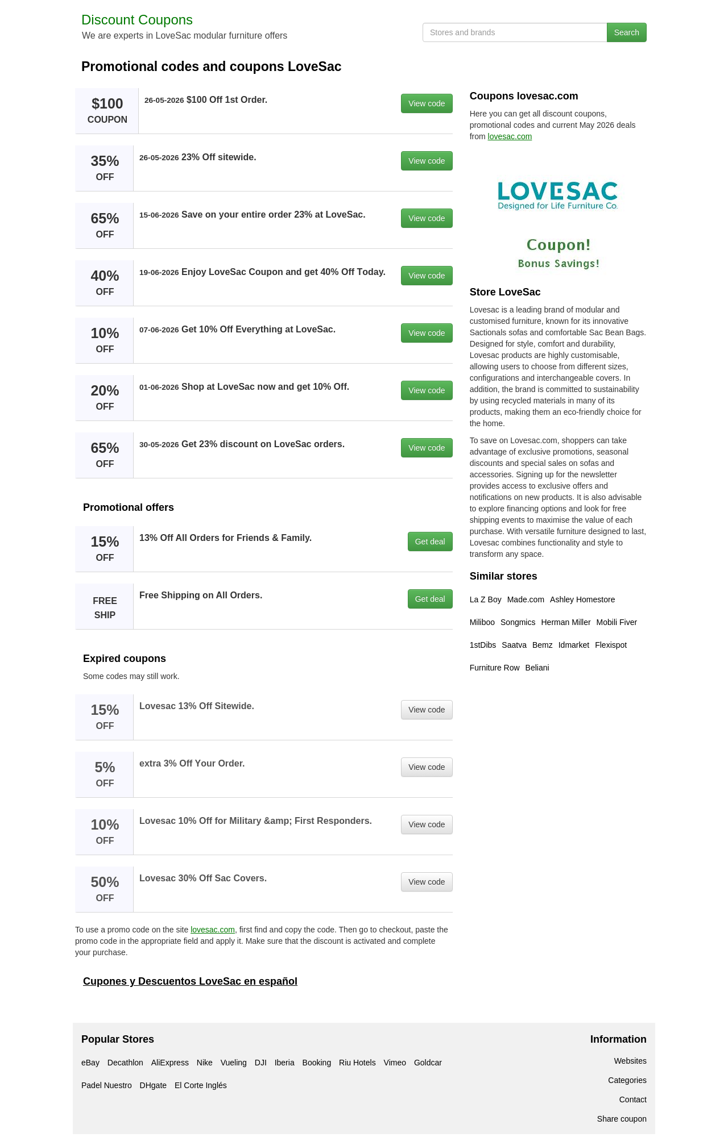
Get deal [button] (430, 541)
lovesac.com (213, 929)
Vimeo (395, 1062)
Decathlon (125, 1062)
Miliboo (482, 622)
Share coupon (622, 1118)
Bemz (542, 644)
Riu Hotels (357, 1062)
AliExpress (170, 1062)
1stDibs (483, 644)
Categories (627, 1080)
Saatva (514, 644)
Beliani (537, 667)
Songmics (517, 622)
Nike (205, 1062)
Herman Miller (565, 622)
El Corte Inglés (201, 1085)
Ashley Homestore (582, 599)
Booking (317, 1062)
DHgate (153, 1085)
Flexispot (611, 644)
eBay (90, 1062)
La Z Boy (486, 599)
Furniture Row (495, 667)
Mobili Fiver (617, 622)
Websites (630, 1060)
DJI (261, 1062)
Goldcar (428, 1062)
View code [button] (426, 103)
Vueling (234, 1062)
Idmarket (574, 644)
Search (626, 32)
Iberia (285, 1062)
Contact (633, 1099)
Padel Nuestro (106, 1085)
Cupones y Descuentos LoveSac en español (190, 981)
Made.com (525, 599)
